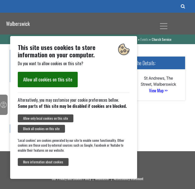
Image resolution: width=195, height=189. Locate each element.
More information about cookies (43, 162)
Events (144, 39)
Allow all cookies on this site (47, 79)
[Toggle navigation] (164, 26)
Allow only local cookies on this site (45, 118)
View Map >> (158, 91)
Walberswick (18, 23)
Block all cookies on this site (41, 128)
